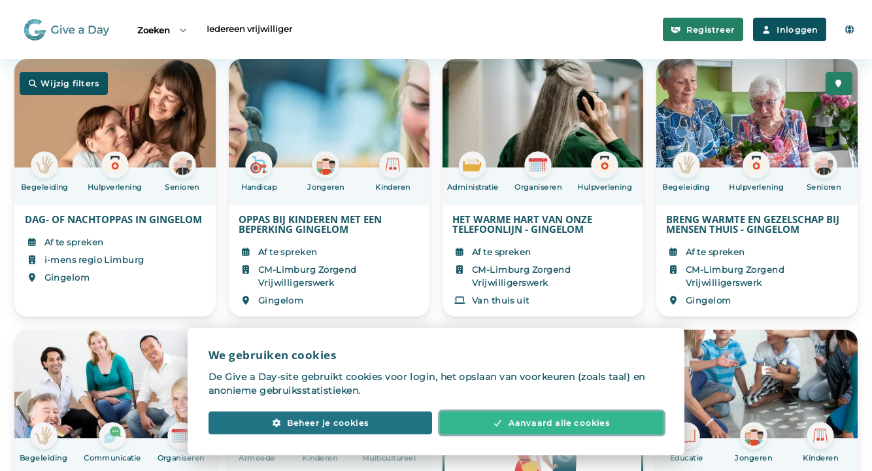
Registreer (703, 30)
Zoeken (162, 29)
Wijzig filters (63, 83)
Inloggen (790, 30)
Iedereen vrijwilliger (249, 29)
